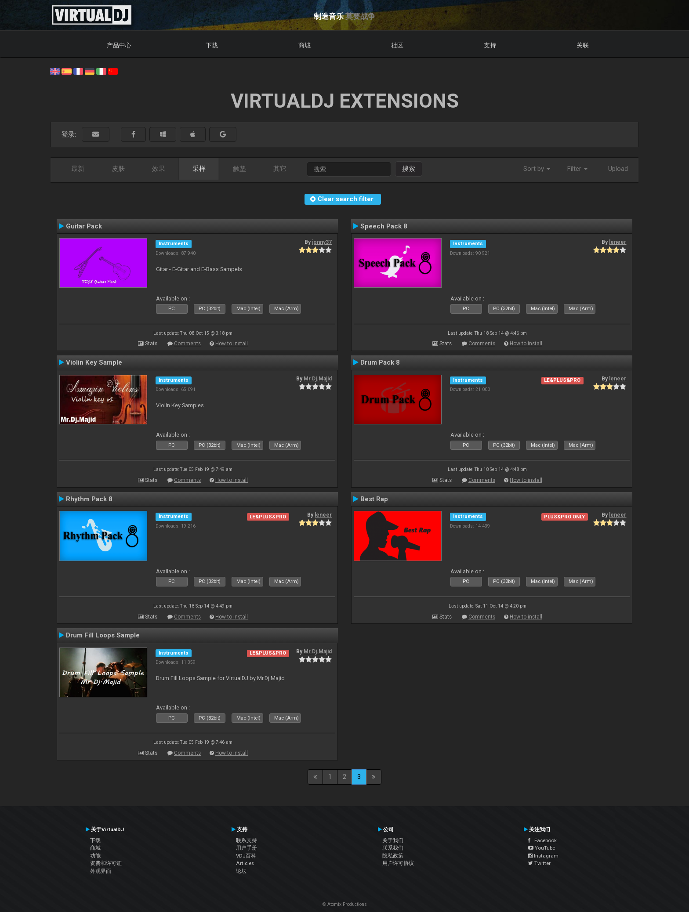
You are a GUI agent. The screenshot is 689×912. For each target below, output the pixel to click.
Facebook (542, 840)
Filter (577, 169)
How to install (231, 343)
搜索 (408, 169)
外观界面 (100, 871)
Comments (187, 343)
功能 (95, 856)
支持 (490, 45)
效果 (158, 169)
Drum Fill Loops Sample (103, 635)
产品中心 (119, 45)
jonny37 (322, 242)
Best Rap (374, 499)
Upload (618, 169)
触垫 (239, 169)
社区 (397, 45)
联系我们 (392, 848)
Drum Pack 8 (380, 362)
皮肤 (118, 169)
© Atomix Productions (345, 904)
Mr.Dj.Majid (318, 379)
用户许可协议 (398, 863)
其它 (279, 169)
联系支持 (246, 840)
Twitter (539, 863)
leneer (617, 242)
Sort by (536, 169)
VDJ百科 (246, 856)
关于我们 (392, 840)
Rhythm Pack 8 (89, 499)
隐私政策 (392, 856)
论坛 (241, 871)
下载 (212, 45)
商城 (304, 45)
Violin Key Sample (94, 362)
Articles (245, 863)
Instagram (543, 856)
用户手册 (246, 848)
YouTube (541, 848)
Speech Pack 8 (383, 226)
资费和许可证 (106, 863)
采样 (199, 169)
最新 (77, 169)
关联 (583, 45)
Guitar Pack (84, 226)
